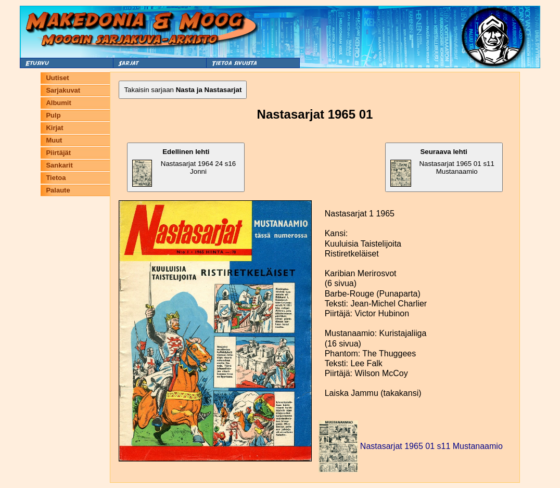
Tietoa (56, 178)
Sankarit (59, 165)
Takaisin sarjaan (182, 90)
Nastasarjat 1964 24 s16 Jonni (184, 167)
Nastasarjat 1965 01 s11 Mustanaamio (442, 167)
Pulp (53, 115)
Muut (54, 140)
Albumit (58, 103)
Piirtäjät (58, 153)
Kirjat (54, 128)
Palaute (58, 190)
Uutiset (57, 78)
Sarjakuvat (63, 90)
